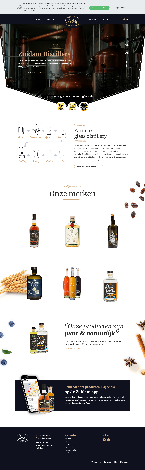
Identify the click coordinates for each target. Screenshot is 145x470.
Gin (66, 442)
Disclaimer (124, 462)
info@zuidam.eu (44, 438)
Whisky (67, 453)
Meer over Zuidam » (29, 72)
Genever (68, 439)
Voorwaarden (96, 462)
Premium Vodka (70, 450)
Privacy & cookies (110, 462)
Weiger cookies (119, 8)
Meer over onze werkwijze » (88, 166)
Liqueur (67, 444)
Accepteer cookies (99, 8)
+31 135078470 (44, 435)
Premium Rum (70, 447)
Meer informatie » (29, 10)
